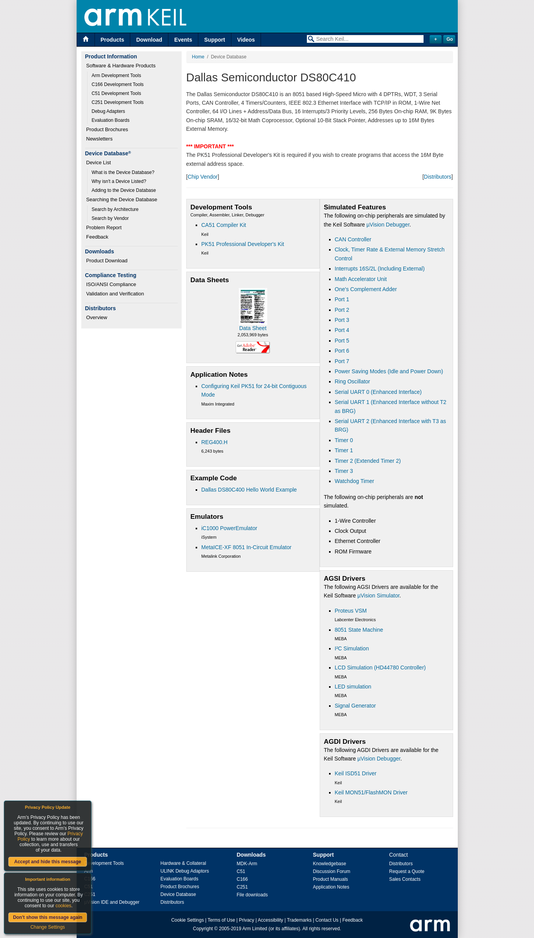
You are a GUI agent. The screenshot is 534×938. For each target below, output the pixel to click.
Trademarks (299, 920)
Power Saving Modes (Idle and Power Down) (389, 371)
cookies (64, 905)
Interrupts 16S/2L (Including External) (380, 268)
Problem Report (104, 227)
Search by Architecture (115, 209)
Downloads (251, 855)
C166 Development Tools (118, 84)
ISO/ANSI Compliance (111, 284)
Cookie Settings (187, 920)
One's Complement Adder (366, 289)
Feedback (97, 237)
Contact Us (326, 920)
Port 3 (342, 320)
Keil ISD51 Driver (355, 773)
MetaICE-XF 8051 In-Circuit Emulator (246, 547)
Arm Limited (254, 928)
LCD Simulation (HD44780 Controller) (380, 667)
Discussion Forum (331, 871)
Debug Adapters (108, 111)
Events (183, 40)
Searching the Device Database (122, 199)
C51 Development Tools (116, 93)
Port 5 (342, 340)
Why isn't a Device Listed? (119, 181)
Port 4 (342, 330)
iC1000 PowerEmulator (229, 528)
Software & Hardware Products (121, 66)
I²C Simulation (352, 648)
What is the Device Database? (123, 172)
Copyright (203, 928)
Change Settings (47, 927)
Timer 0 (344, 440)
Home (198, 57)
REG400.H (214, 442)
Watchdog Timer (354, 481)
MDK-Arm (247, 863)
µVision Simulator (378, 595)
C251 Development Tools (118, 102)
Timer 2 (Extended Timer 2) (368, 461)
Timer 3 (344, 471)
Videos (246, 40)
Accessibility (270, 920)
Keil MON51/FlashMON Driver (371, 792)
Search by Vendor (110, 218)
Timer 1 (344, 450)
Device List (98, 162)
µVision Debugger (388, 224)
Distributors (438, 177)
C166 (242, 879)
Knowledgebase (329, 863)
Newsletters (99, 139)
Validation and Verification (115, 294)
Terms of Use (221, 920)
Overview (96, 317)
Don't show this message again (47, 917)
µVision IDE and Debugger (112, 902)
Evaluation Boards (111, 120)
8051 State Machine (359, 630)
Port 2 (342, 310)
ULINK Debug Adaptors (185, 871)
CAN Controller (353, 239)
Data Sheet (252, 328)
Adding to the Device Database (124, 190)
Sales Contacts (405, 879)
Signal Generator (355, 706)
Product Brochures (107, 129)
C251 (242, 887)
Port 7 (342, 361)
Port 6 (342, 351)
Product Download (107, 260)
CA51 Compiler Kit (223, 225)
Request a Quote (407, 871)
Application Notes (331, 887)
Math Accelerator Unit (361, 279)
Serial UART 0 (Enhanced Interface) (378, 392)
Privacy (246, 920)
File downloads (252, 895)
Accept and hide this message (47, 861)
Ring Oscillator (352, 381)
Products (112, 40)
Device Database (178, 894)
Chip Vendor (202, 177)
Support (214, 40)
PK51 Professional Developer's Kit (242, 244)
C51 (241, 871)
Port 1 (342, 299)
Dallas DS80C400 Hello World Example (249, 490)
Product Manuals (330, 879)
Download (149, 40)
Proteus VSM (351, 611)
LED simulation (353, 686)
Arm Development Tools (116, 75)
